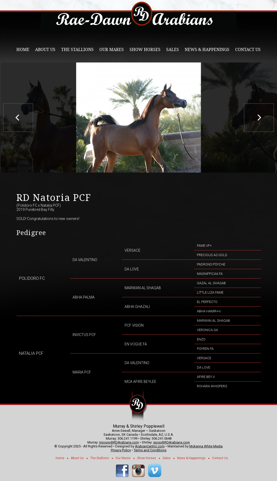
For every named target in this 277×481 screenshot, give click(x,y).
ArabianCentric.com (150, 446)
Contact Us (248, 49)
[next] (259, 117)
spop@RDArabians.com (171, 442)
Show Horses (145, 49)
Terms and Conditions (150, 450)
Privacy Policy (121, 450)
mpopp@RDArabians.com (119, 442)
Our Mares (111, 49)
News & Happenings (207, 49)
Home (22, 49)
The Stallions (77, 49)
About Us (45, 49)
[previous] (18, 117)
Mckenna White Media (206, 446)
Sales (172, 49)
